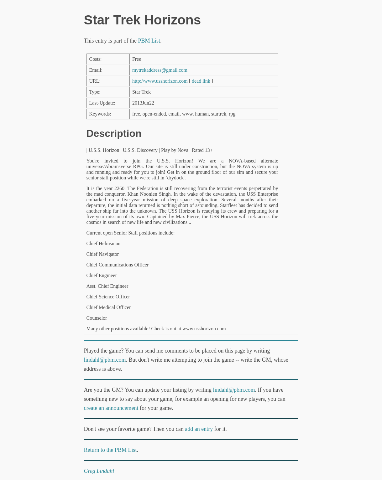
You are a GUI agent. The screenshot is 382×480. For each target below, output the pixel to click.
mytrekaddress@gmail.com (159, 70)
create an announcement (111, 408)
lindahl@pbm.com (105, 360)
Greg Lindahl (99, 471)
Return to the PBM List (110, 450)
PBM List (149, 41)
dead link (201, 81)
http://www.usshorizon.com (160, 81)
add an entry (199, 429)
